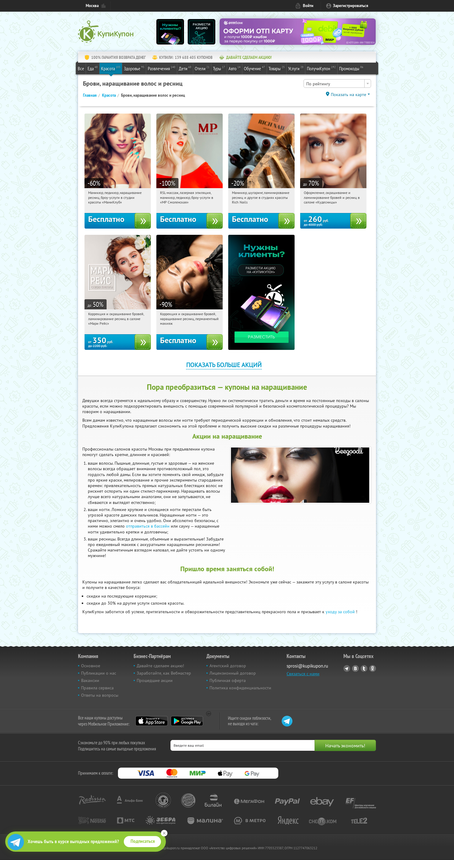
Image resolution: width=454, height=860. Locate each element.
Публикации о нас (98, 673)
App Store (151, 721)
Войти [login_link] (308, 5)
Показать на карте (348, 94)
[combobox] (337, 83)
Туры (219, 68)
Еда (93, 68)
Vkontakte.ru (355, 668)
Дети (185, 68)
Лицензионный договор (232, 673)
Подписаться (143, 841)
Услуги (295, 68)
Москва (92, 5)
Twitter (364, 668)
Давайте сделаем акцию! (160, 665)
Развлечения (161, 68)
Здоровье (134, 68)
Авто (235, 68)
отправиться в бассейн (148, 526)
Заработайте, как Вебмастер (164, 673)
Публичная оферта (227, 680)
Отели (202, 68)
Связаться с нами (303, 673)
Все (81, 68)
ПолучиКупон (321, 68)
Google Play (187, 721)
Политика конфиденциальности (240, 688)
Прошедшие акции (155, 680)
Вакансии (90, 680)
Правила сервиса (97, 688)
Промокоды (351, 68)
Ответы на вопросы (99, 695)
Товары (276, 68)
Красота (110, 68)
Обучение (254, 68)
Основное (90, 665)
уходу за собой (340, 611)
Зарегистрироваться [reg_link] (350, 5)
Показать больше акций (224, 365)
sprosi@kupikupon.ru (307, 666)
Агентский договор (227, 665)
